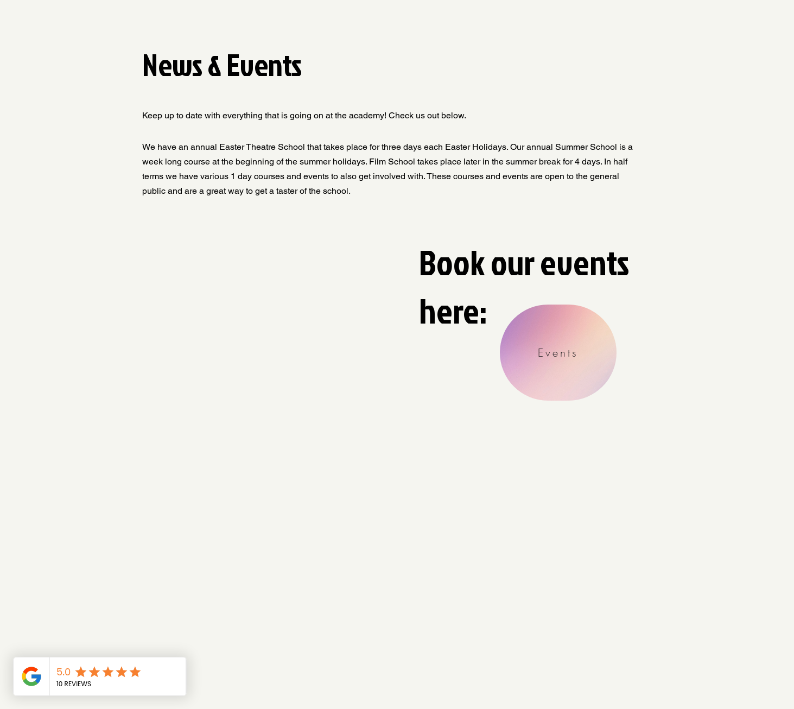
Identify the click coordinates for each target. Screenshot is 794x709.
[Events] (558, 353)
